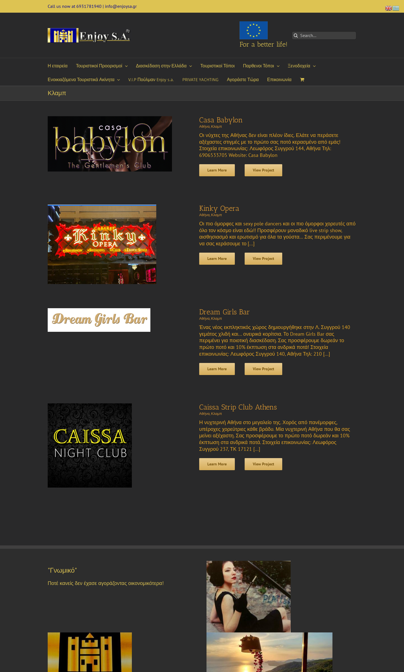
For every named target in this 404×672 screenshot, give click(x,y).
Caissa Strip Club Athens (238, 407)
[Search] (296, 35)
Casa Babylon (221, 120)
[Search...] (324, 35)
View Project (263, 170)
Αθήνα (204, 126)
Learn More (217, 170)
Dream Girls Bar (224, 312)
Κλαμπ (216, 126)
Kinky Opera (219, 208)
